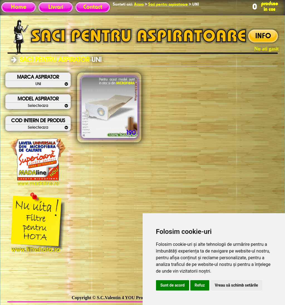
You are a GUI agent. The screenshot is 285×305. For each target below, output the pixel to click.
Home (18, 7)
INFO (263, 36)
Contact (92, 7)
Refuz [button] (200, 285)
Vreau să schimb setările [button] (236, 285)
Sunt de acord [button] (172, 285)
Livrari (55, 7)
